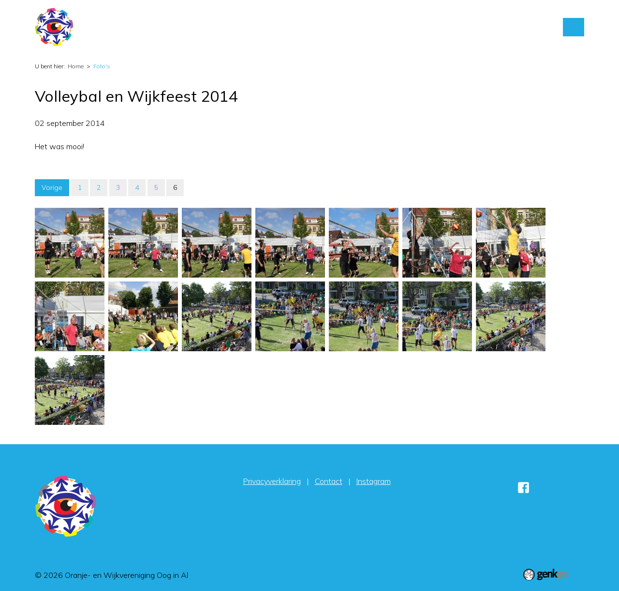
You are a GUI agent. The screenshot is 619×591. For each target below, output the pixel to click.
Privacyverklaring (272, 481)
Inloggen (483, 27)
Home (263, 27)
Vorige (52, 187)
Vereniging (356, 27)
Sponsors (529, 27)
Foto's (399, 27)
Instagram (373, 481)
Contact (439, 27)
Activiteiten (302, 27)
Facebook (523, 487)
